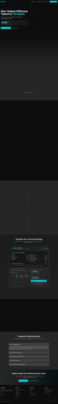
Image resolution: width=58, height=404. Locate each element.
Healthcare (17, 390)
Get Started (32, 395)
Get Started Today (6, 27)
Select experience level (14, 272)
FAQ (47, 1)
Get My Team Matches (34, 380)
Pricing (44, 1)
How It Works (39, 1)
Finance (16, 395)
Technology (17, 396)
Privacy (52, 401)
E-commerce (17, 392)
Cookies (56, 401)
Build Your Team (53, 1)
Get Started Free (23, 380)
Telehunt (3, 1)
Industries (33, 1)
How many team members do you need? (16, 268)
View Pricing (15, 27)
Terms (49, 401)
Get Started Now (39, 280)
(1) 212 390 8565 (49, 391)
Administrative (17, 393)
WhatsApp (47, 393)
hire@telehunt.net (49, 389)
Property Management (19, 389)
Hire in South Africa (33, 393)
